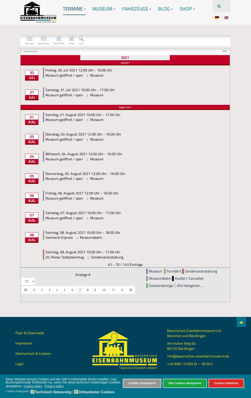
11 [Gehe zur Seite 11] (113, 289)
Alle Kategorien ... (190, 285)
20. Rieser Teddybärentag (64, 257)
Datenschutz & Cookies (33, 353)
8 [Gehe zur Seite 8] (88, 289)
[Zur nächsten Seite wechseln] (122, 290)
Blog (165, 8)
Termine (74, 8)
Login (19, 363)
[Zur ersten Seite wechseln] (25, 290)
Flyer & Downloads (29, 332)
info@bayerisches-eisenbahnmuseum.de (198, 356)
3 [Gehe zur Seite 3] (50, 289)
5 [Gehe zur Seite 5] (65, 289)
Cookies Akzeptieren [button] (142, 383)
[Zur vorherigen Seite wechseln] (34, 290)
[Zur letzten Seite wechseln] (130, 290)
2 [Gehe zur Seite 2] (42, 289)
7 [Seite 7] (80, 289)
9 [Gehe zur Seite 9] (95, 289)
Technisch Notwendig (53, 392)
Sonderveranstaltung (201, 271)
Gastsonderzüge (161, 285)
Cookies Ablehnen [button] (226, 383)
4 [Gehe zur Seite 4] (57, 289)
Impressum (23, 343)
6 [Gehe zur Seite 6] (72, 289)
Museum (103, 8)
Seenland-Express (59, 237)
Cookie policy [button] (32, 386)
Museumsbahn (160, 278)
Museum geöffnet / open (64, 75)
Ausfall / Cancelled (189, 278)
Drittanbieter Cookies (96, 392)
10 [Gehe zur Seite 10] (104, 289)
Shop (187, 8)
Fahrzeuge (136, 8)
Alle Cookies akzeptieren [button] (184, 383)
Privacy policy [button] (54, 386)
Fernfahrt (174, 271)
